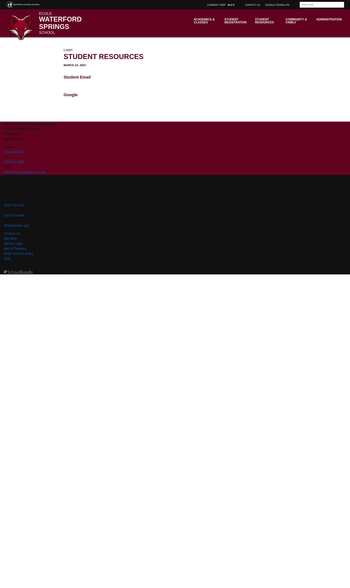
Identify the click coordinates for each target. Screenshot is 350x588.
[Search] (319, 5)
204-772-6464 (14, 215)
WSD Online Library (18, 253)
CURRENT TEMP (221, 5)
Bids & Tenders (15, 248)
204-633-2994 (14, 162)
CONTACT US (252, 5)
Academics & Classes (204, 21)
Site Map (10, 238)
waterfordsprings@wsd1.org (24, 172)
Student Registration (235, 21)
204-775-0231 (14, 205)
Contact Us (12, 233)
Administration (329, 19)
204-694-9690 (14, 152)
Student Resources (264, 21)
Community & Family (296, 21)
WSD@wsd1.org (16, 225)
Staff (7, 258)
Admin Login (13, 243)
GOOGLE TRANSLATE (277, 5)
